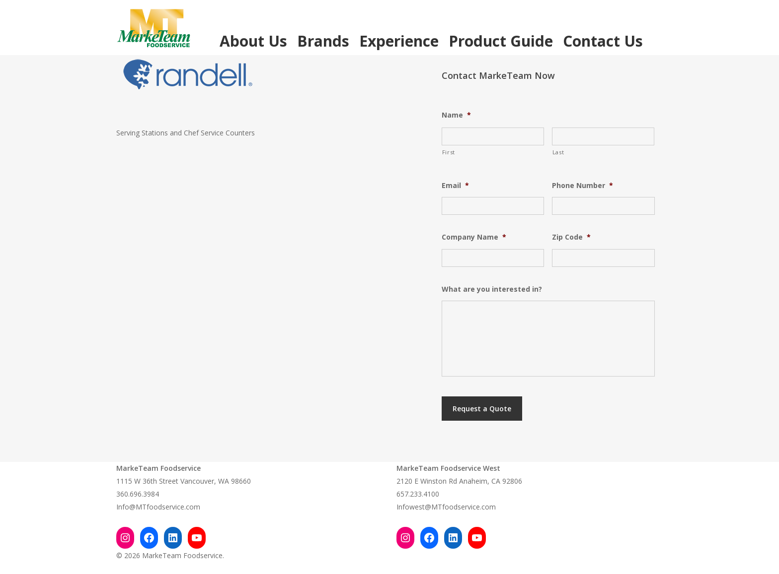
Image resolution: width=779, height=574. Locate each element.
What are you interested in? (492, 289)
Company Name (474, 237)
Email (455, 185)
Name (456, 115)
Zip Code (571, 237)
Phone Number (582, 185)
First (448, 152)
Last (558, 152)
